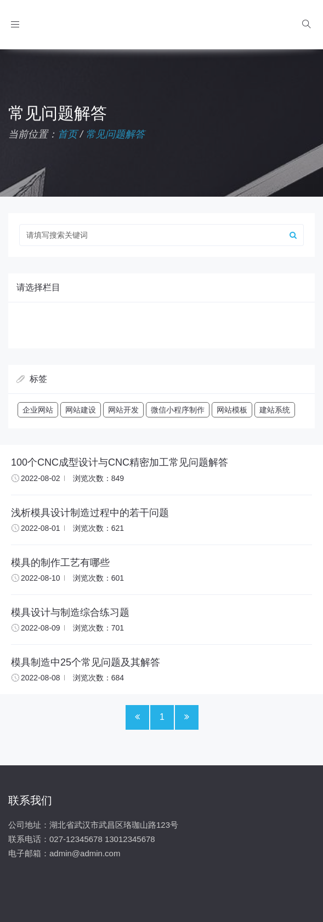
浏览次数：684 (98, 677)
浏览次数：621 (98, 528)
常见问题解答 (115, 134)
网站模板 (232, 409)
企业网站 (37, 409)
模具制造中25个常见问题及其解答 (85, 662)
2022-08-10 (40, 578)
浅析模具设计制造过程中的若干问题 (90, 512)
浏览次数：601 (98, 578)
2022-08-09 (40, 627)
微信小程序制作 (178, 409)
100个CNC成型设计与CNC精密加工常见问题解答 (119, 462)
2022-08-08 (40, 677)
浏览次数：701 (98, 627)
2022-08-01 (40, 528)
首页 (67, 134)
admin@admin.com (84, 853)
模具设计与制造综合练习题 (70, 612)
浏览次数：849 (98, 478)
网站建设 (80, 409)
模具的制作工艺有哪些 (60, 562)
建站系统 (274, 409)
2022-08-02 (40, 478)
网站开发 (123, 409)
